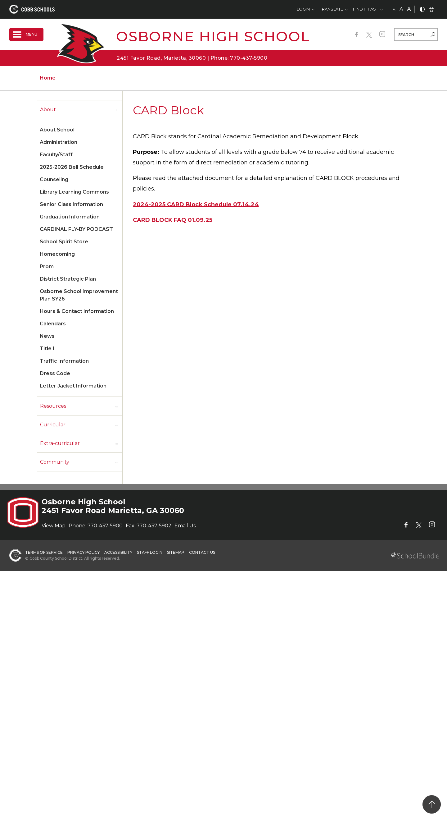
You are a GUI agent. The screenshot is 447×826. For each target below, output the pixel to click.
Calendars (53, 324)
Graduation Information (70, 217)
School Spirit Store (64, 242)
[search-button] (432, 35)
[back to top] (431, 804)
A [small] (394, 9)
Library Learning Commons (74, 192)
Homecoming (57, 254)
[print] (431, 10)
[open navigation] (26, 34)
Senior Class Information (71, 204)
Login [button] (303, 9)
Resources (53, 406)
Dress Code (55, 373)
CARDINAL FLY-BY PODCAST (76, 229)
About (48, 109)
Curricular (52, 425)
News (47, 336)
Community (54, 462)
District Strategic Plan (68, 279)
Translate (331, 9)
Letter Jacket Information (73, 386)
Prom (47, 266)
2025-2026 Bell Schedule (72, 167)
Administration (58, 142)
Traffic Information (64, 361)
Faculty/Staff (56, 155)
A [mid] (401, 9)
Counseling (54, 179)
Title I (47, 348)
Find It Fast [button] (365, 9)
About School (57, 130)
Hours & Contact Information (77, 311)
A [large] (409, 9)
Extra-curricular (60, 443)
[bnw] (422, 10)
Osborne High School (213, 36)
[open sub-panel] (116, 109)
